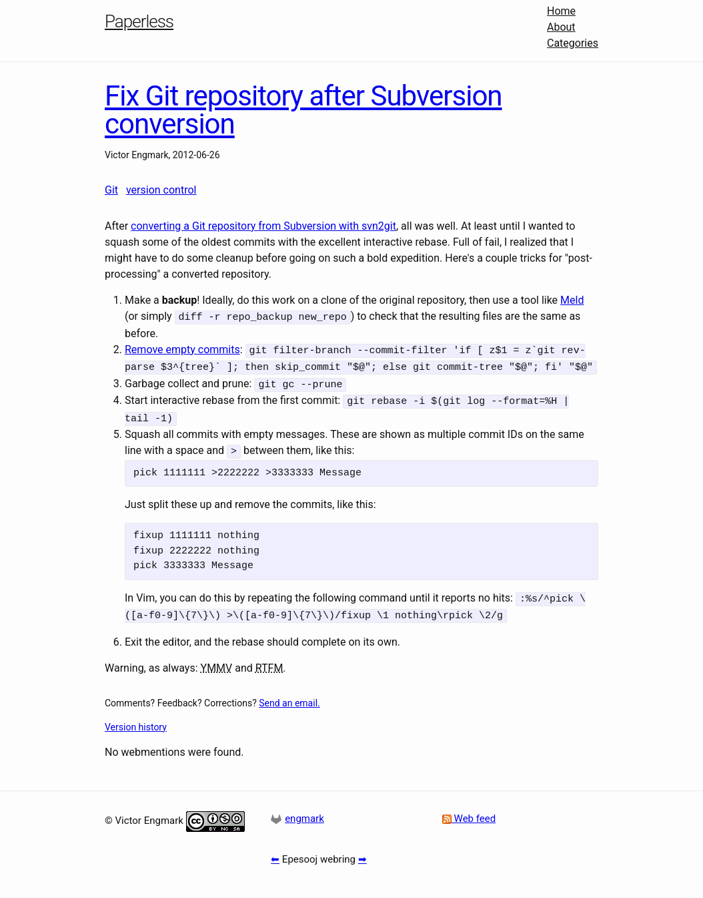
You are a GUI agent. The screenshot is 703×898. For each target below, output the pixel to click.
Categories (572, 43)
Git (111, 190)
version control (161, 190)
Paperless (139, 21)
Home (561, 11)
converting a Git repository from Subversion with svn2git (263, 226)
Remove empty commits (182, 348)
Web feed (469, 810)
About (561, 27)
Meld (572, 300)
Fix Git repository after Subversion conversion (303, 109)
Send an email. (289, 693)
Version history (136, 717)
